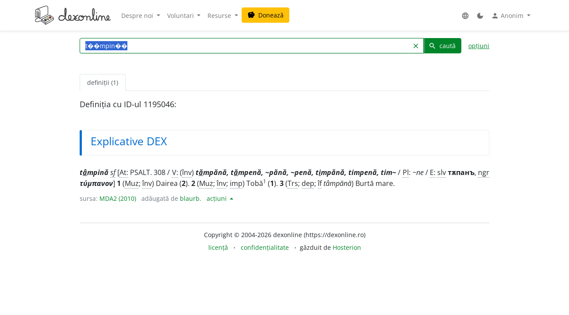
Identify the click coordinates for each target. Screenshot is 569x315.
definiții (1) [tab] (102, 82)
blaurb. (190, 198)
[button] (465, 15)
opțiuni (478, 46)
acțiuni (217, 198)
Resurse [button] (220, 15)
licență (218, 247)
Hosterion (347, 247)
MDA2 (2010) (117, 198)
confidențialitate (265, 247)
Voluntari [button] (181, 15)
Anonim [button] (508, 15)
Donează (265, 15)
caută (442, 46)
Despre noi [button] (138, 15)
